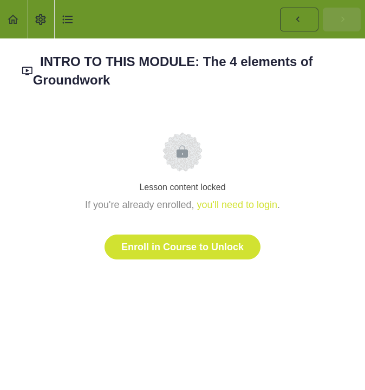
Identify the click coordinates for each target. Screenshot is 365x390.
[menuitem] (40, 19)
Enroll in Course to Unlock (182, 247)
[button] (13, 19)
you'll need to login (237, 204)
